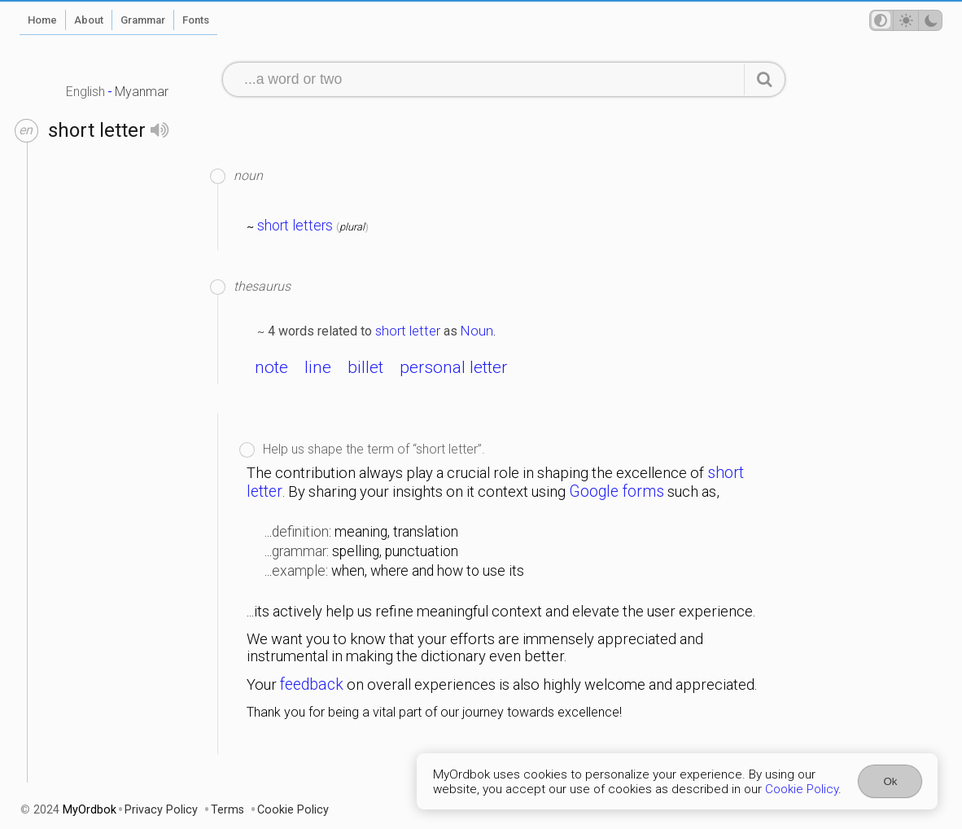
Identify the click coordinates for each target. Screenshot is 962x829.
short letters (295, 225)
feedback (311, 684)
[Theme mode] (905, 20)
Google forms (616, 491)
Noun (477, 330)
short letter (407, 330)
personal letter (453, 367)
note (271, 367)
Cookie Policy (801, 789)
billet (365, 367)
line (317, 367)
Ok (890, 781)
